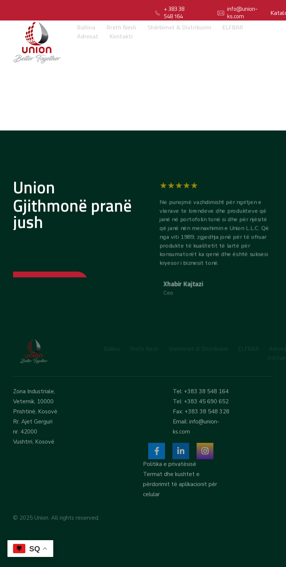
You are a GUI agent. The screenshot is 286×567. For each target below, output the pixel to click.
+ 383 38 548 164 (174, 12)
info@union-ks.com (242, 12)
